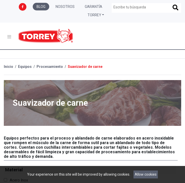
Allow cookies (146, 174)
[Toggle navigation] (9, 36)
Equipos (25, 67)
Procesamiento (50, 67)
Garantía (93, 7)
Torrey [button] (94, 15)
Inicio (8, 67)
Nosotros (65, 7)
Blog (41, 7)
